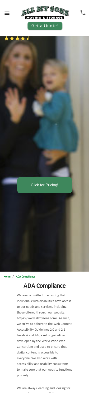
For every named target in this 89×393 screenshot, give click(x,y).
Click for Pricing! (44, 185)
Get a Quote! (45, 26)
